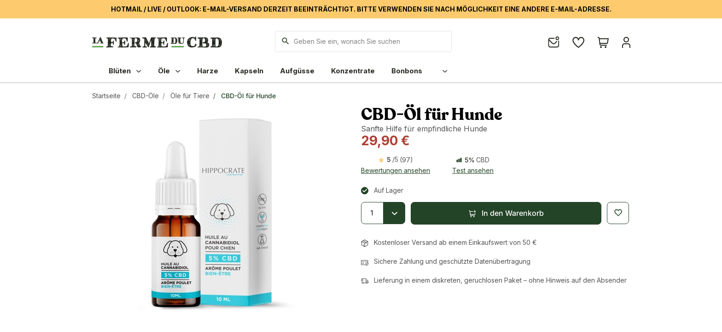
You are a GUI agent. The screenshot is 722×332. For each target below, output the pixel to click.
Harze (207, 70)
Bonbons (406, 70)
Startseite (106, 96)
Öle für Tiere (190, 96)
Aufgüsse (297, 70)
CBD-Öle (145, 96)
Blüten (125, 70)
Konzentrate (353, 70)
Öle (169, 70)
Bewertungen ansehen (395, 170)
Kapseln (249, 70)
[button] (506, 213)
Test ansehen (473, 170)
